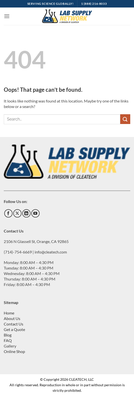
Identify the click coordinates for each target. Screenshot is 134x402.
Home (9, 312)
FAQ (8, 340)
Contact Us (13, 324)
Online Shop (14, 351)
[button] (7, 16)
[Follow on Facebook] (8, 213)
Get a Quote (14, 329)
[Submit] (125, 119)
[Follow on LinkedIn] (26, 213)
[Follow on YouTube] (35, 213)
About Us (12, 318)
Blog (8, 334)
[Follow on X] (17, 213)
